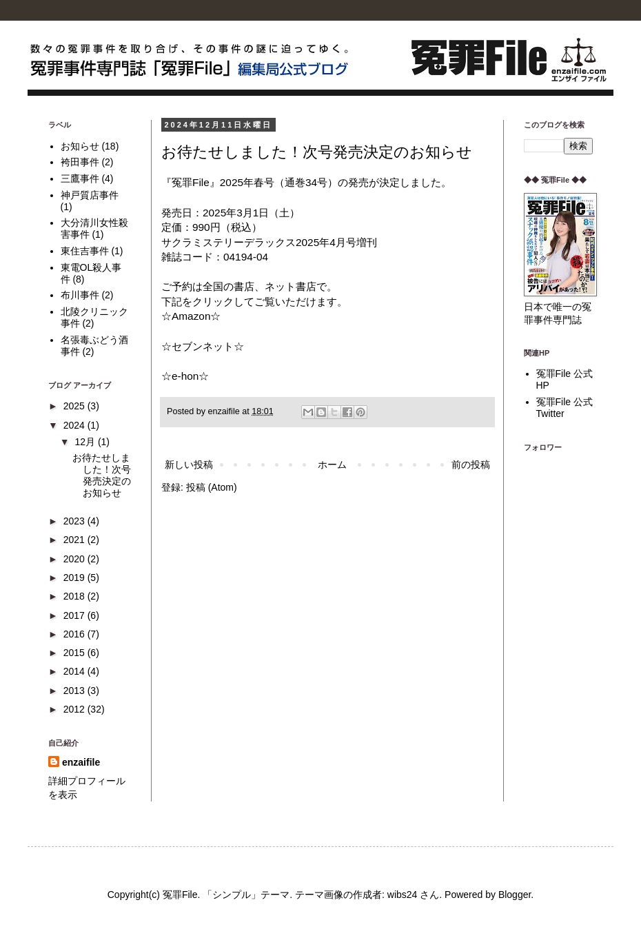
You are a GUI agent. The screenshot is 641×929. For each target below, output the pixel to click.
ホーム (332, 464)
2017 (75, 615)
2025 (75, 405)
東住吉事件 (85, 250)
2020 (75, 558)
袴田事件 (80, 161)
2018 (75, 596)
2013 (75, 690)
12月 (85, 441)
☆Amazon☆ (191, 316)
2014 (75, 671)
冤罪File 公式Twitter (564, 407)
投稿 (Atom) (211, 487)
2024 (75, 425)
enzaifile (81, 762)
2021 (75, 539)
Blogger (514, 894)
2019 (75, 577)
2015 (75, 652)
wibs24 (402, 894)
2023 (75, 521)
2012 (75, 709)
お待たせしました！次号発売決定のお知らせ (316, 152)
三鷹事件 (80, 178)
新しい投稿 (189, 464)
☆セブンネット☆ (202, 346)
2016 (75, 634)
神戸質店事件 (90, 195)
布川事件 (80, 294)
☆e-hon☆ (185, 376)
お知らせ (80, 146)
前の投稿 (470, 464)
